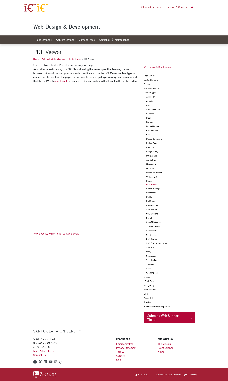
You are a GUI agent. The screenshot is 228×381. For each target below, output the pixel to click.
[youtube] (50, 362)
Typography (149, 285)
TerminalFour (150, 289)
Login (119, 359)
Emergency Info (124, 343)
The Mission (164, 343)
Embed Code (151, 143)
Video (148, 268)
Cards (148, 134)
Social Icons (151, 235)
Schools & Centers (177, 7)
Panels (149, 181)
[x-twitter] (40, 362)
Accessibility (149, 298)
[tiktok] (60, 362)
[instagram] (55, 362)
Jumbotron (151, 160)
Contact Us (39, 354)
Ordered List (151, 177)
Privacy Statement (126, 347)
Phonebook (151, 192)
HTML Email (149, 281)
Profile (149, 197)
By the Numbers (153, 126)
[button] (192, 7)
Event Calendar (166, 347)
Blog (146, 294)
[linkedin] (45, 362)
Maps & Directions (43, 350)
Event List (150, 147)
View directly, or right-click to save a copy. (56, 233)
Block (148, 118)
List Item (150, 168)
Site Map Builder (153, 226)
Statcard (150, 247)
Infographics (151, 155)
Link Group (151, 164)
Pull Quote (150, 201)
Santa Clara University (57, 331)
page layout (60, 80)
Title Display (151, 260)
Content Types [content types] (87, 39)
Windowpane (152, 272)
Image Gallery (152, 151)
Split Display (151, 239)
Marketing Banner (154, 172)
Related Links (152, 205)
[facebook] (35, 362)
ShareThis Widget (153, 222)
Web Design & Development (66, 26)
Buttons (149, 122)
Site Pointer (151, 230)
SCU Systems (152, 213)
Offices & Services (151, 7)
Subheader (151, 256)
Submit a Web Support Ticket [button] (163, 318)
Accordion (150, 96)
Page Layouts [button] (45, 39)
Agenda (149, 101)
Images (147, 277)
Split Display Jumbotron (156, 243)
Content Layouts (151, 80)
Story (148, 251)
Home (36, 59)
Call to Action (152, 130)
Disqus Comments (154, 139)
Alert (148, 105)
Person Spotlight (153, 188)
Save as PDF (151, 209)
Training (147, 302)
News (161, 351)
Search (149, 218)
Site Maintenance (151, 88)
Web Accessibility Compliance (157, 306)
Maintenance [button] (124, 39)
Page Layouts (149, 75)
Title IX (120, 351)
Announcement (153, 109)
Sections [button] (105, 39)
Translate (150, 264)
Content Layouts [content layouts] (65, 39)
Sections (147, 84)
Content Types (75, 59)
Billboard (150, 113)
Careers (120, 355)
